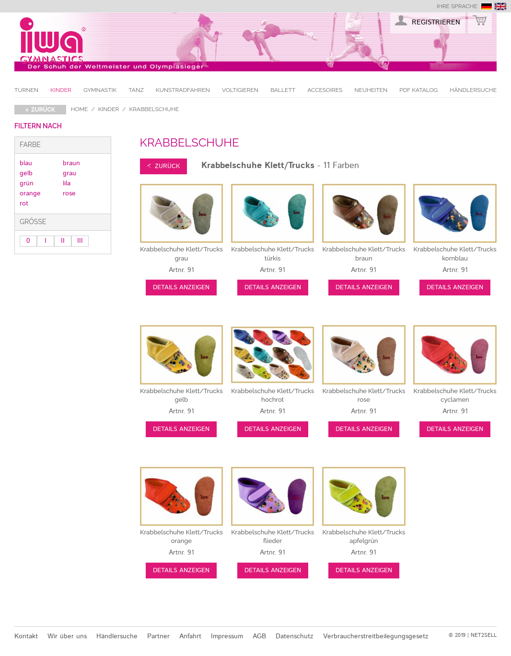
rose (69, 193)
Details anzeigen (181, 287)
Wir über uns (67, 636)
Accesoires (324, 90)
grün (27, 183)
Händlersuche (473, 90)
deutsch (486, 6)
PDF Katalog (418, 90)
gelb (26, 173)
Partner (158, 636)
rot (24, 203)
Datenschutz (295, 636)
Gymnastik (99, 90)
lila (66, 183)
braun (71, 163)
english (500, 6)
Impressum (227, 636)
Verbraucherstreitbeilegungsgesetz (376, 636)
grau (69, 173)
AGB (259, 636)
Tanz (135, 90)
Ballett (282, 90)
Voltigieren (240, 90)
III (80, 241)
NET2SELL (484, 635)
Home (79, 109)
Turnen (26, 90)
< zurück (40, 109)
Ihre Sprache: (457, 6)
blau (26, 163)
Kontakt (26, 636)
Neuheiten (370, 90)
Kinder (60, 90)
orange (30, 193)
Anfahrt (190, 636)
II (63, 241)
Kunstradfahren (183, 90)
